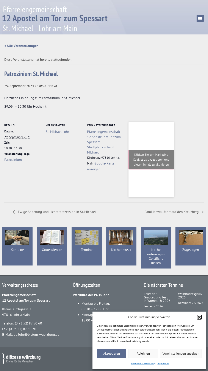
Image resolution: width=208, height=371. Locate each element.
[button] (199, 317)
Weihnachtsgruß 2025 (190, 295)
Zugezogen (190, 249)
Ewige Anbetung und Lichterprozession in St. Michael (56, 212)
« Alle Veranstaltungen (21, 45)
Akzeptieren (111, 353)
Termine (86, 249)
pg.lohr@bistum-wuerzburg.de (36, 334)
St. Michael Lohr (57, 131)
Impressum (163, 363)
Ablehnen (143, 353)
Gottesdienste (52, 249)
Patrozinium (13, 159)
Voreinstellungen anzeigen (181, 353)
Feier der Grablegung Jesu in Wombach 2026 (157, 297)
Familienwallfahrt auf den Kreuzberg (172, 212)
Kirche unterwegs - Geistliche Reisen (156, 256)
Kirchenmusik (121, 249)
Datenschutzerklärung (143, 363)
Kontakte (17, 249)
